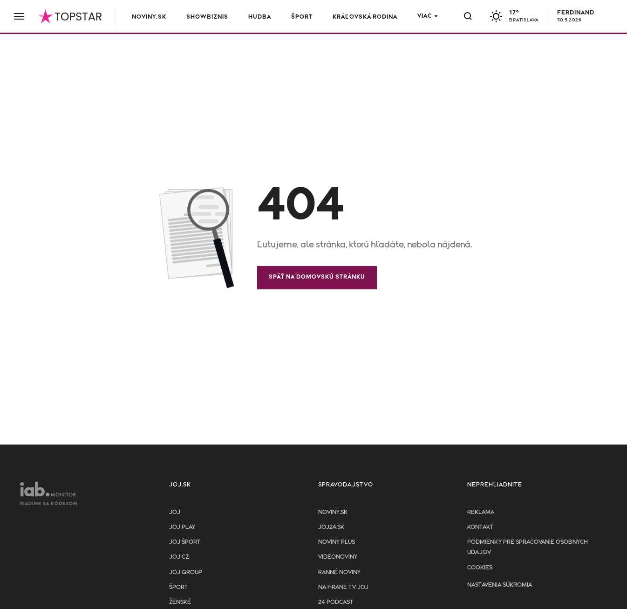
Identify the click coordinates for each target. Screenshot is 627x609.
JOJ (174, 512)
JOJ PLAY (182, 527)
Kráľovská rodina (365, 17)
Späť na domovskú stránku (317, 277)
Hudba (259, 17)
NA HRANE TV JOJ (343, 587)
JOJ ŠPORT (184, 542)
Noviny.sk (149, 17)
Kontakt (480, 527)
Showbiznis (207, 17)
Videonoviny (337, 557)
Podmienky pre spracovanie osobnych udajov (527, 547)
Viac (424, 16)
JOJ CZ (179, 557)
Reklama (480, 512)
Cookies (479, 568)
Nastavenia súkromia (499, 585)
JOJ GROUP (185, 572)
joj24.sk (331, 527)
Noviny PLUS (336, 542)
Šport (302, 17)
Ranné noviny (339, 572)
